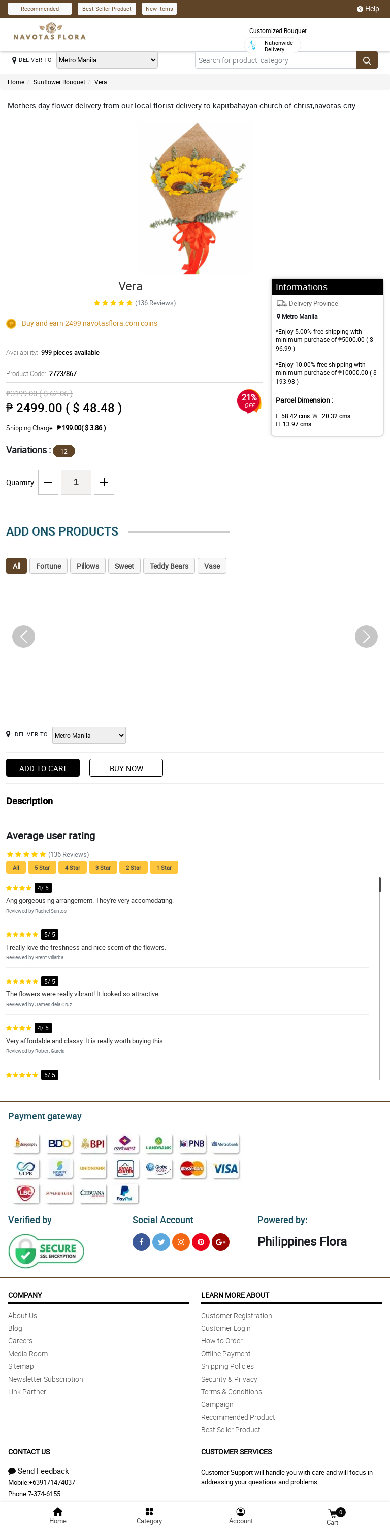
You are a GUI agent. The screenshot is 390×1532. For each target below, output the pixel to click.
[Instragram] (181, 1239)
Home (16, 82)
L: (291, 416)
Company (25, 1292)
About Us (22, 1312)
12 (64, 451)
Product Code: (40, 373)
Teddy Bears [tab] (169, 566)
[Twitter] (161, 1239)
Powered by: (280, 1217)
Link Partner (27, 1388)
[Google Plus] (221, 1239)
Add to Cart (43, 768)
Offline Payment (226, 1350)
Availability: (50, 352)
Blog (15, 1325)
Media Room (28, 1350)
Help (368, 8)
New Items (159, 8)
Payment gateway (40, 1115)
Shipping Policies (227, 1363)
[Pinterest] (201, 1239)
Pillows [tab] (88, 566)
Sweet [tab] (124, 566)
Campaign (217, 1401)
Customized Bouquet (278, 30)
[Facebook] (141, 1239)
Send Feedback (38, 1467)
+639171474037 (52, 1479)
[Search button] (367, 60)
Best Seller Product (107, 8)
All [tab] (16, 566)
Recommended (40, 8)
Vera (100, 82)
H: (292, 424)
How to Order (222, 1337)
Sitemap (21, 1363)
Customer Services (236, 1448)
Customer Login (226, 1325)
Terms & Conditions (231, 1388)
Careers (20, 1337)
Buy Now (126, 768)
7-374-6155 (44, 1490)
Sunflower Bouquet (59, 82)
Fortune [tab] (48, 566)
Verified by (28, 1217)
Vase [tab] (212, 566)
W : (326, 416)
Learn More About (235, 1292)
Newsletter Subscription (45, 1376)
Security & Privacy (229, 1376)
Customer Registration (236, 1312)
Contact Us (29, 1448)
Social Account (160, 1217)
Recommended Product (238, 1414)
